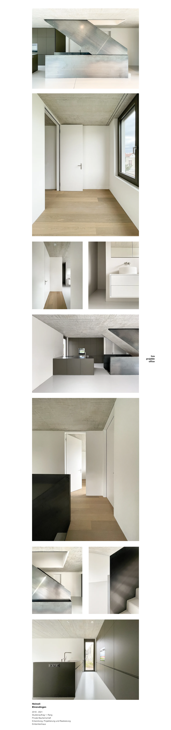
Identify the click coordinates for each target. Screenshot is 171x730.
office (152, 361)
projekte (150, 359)
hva (153, 356)
